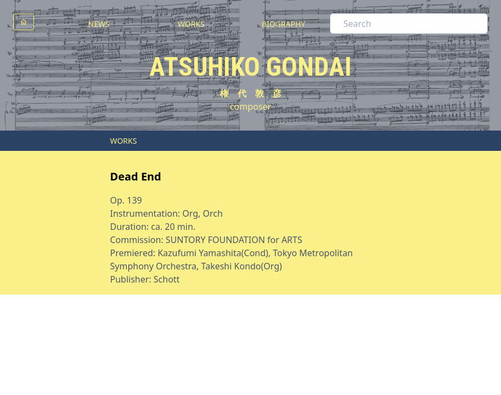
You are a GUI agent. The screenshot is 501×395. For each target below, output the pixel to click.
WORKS (191, 24)
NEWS (99, 24)
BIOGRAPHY (283, 24)
